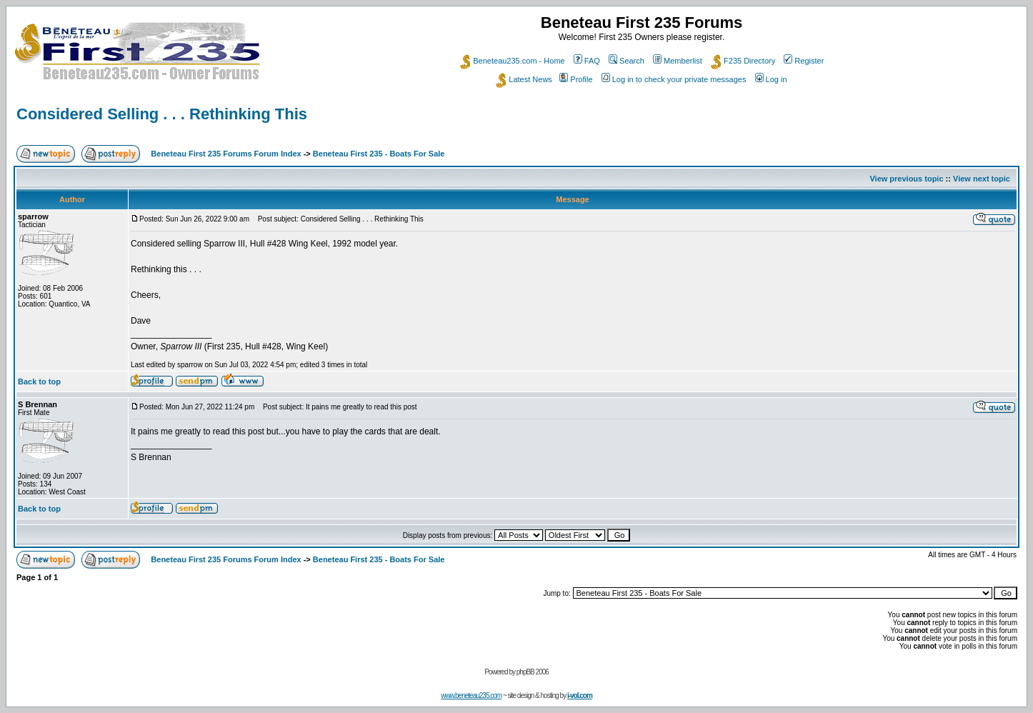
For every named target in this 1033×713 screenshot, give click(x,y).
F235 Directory (743, 60)
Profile (575, 79)
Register (804, 60)
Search (626, 60)
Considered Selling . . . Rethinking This (161, 114)
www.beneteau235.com (471, 695)
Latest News (524, 79)
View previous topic (906, 178)
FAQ (587, 60)
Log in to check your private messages (674, 79)
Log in (771, 79)
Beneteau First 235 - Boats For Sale (379, 153)
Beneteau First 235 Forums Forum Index (226, 153)
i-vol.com (579, 695)
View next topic (981, 178)
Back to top (39, 381)
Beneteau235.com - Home (512, 60)
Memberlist (677, 60)
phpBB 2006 (532, 672)
